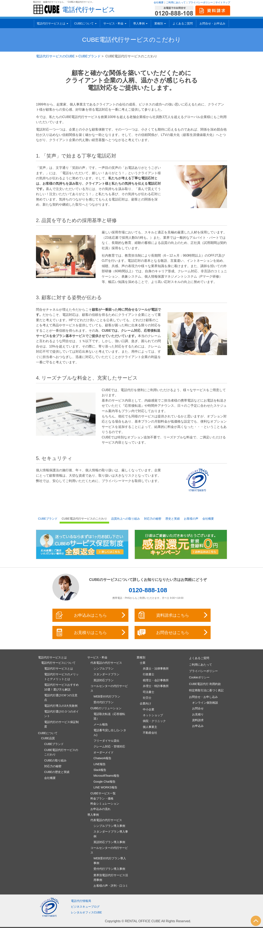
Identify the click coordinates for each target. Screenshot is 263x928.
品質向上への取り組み (125, 518)
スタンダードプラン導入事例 (110, 834)
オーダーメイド (103, 752)
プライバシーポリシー (200, 2)
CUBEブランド (89, 56)
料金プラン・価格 (101, 798)
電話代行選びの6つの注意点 (60, 697)
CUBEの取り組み (55, 760)
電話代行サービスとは (52, 23)
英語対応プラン (103, 680)
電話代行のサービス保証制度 (61, 724)
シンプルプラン (103, 668)
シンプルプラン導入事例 (109, 825)
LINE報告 (99, 764)
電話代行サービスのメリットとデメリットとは (61, 676)
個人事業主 (150, 727)
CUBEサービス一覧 (103, 793)
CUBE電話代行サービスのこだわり (84, 518)
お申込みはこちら (90, 615)
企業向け (145, 703)
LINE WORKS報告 (105, 787)
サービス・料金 (114, 23)
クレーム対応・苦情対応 (109, 746)
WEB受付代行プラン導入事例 (109, 860)
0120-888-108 (148, 590)
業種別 (160, 23)
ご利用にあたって (176, 2)
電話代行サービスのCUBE (55, 56)
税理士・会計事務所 (156, 680)
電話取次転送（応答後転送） (109, 716)
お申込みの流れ (100, 809)
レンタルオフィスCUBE (86, 912)
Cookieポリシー (199, 677)
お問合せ (198, 708)
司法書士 (148, 692)
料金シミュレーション (104, 803)
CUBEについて (85, 23)
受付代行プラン (103, 702)
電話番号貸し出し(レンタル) (109, 732)
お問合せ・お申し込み (203, 697)
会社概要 (159, 2)
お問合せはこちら (172, 632)
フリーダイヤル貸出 (106, 740)
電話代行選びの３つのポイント (61, 714)
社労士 (147, 697)
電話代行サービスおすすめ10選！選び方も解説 (61, 687)
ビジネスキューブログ (85, 906)
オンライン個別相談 (205, 702)
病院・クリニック (154, 721)
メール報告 (100, 724)
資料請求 (198, 720)
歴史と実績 (172, 518)
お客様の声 (191, 518)
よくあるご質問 (183, 23)
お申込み (198, 726)
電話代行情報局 (81, 901)
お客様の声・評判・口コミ (110, 885)
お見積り (198, 714)
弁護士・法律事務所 (156, 668)
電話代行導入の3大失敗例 (60, 705)
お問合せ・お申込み (212, 23)
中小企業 (148, 709)
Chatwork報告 (102, 758)
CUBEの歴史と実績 (56, 772)
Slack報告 (99, 770)
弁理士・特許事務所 (156, 686)
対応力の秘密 (152, 518)
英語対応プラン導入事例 (109, 842)
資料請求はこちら (172, 615)
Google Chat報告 (104, 781)
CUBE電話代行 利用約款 (205, 684)
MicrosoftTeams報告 (106, 775)
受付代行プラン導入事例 (109, 868)
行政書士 (148, 674)
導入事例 (140, 23)
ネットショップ (153, 715)
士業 (142, 662)
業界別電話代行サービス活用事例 (110, 877)
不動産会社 (150, 732)
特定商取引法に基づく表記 (206, 690)
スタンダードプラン (106, 674)
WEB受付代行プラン (106, 696)
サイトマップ (222, 2)
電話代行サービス (88, 9)
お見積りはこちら (90, 632)
